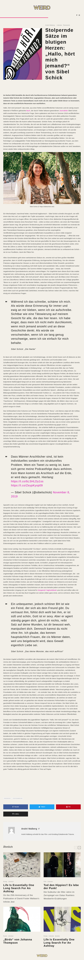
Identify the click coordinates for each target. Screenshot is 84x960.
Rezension (66, 25)
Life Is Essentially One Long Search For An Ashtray (18, 892)
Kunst (5, 940)
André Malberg (50, 25)
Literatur (59, 25)
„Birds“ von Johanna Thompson (17, 946)
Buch (28, 111)
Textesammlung (17, 798)
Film (45, 886)
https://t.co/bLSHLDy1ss (27, 481)
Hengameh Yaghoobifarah (47, 590)
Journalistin (64, 111)
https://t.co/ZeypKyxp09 (27, 485)
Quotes (57, 940)
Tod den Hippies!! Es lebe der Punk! (61, 891)
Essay (5, 886)
